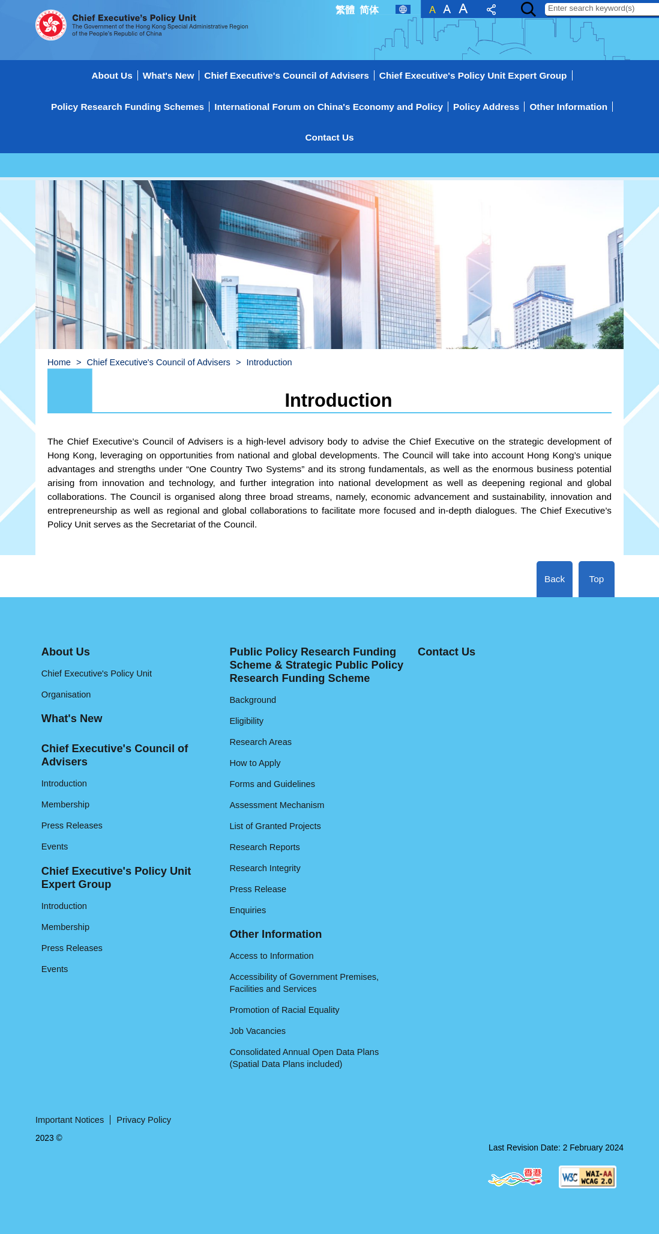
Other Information (568, 107)
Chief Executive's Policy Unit (96, 673)
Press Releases (72, 825)
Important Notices (69, 1120)
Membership (65, 804)
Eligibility (246, 721)
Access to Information (271, 956)
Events (54, 846)
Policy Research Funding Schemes (127, 107)
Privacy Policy (143, 1120)
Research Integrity (264, 868)
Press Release (257, 889)
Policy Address (486, 107)
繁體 (345, 10)
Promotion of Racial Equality (284, 1010)
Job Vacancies (257, 1031)
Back (554, 579)
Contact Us (329, 137)
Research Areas (260, 742)
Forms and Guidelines (272, 784)
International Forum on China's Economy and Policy (328, 107)
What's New (168, 75)
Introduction (64, 783)
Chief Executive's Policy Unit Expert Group (473, 75)
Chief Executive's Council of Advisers (286, 75)
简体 (369, 10)
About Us (111, 75)
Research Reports (264, 847)
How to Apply (254, 763)
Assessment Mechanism (276, 805)
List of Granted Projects (274, 826)
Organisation (66, 694)
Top (596, 579)
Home (59, 362)
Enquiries (247, 910)
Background (252, 700)
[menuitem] (329, 120)
